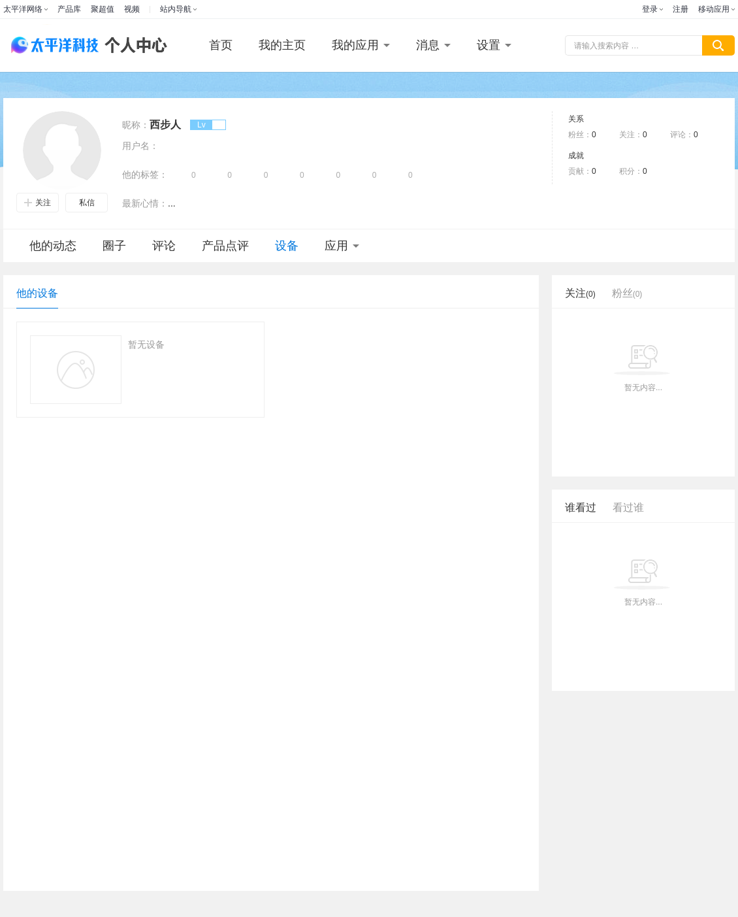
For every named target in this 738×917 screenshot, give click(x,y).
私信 (87, 202)
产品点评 (225, 245)
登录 (650, 9)
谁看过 (580, 507)
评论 (164, 245)
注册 (680, 9)
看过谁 (628, 507)
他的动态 (52, 245)
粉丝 (627, 293)
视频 (132, 9)
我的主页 (282, 45)
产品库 (69, 9)
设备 (286, 245)
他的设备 (37, 293)
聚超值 (102, 9)
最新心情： (145, 203)
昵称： (136, 125)
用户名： (140, 146)
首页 (221, 45)
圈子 (114, 245)
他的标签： (145, 174)
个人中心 (132, 45)
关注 (37, 202)
